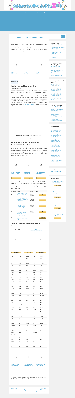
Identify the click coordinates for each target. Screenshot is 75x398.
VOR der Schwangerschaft (13, 12)
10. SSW (52, 89)
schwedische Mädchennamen (36, 226)
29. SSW (55, 96)
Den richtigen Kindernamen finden (57, 166)
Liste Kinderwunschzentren (56, 72)
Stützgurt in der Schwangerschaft (57, 77)
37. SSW (52, 100)
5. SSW (56, 86)
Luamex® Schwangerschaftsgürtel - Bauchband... (16, 244)
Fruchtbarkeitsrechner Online (56, 112)
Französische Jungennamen (56, 144)
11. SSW (55, 89)
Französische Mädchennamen (56, 145)
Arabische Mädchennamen (56, 140)
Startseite (48, 396)
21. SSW (59, 93)
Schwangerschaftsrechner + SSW (57, 119)
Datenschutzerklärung (42, 396)
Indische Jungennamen (55, 146)
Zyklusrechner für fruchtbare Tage (57, 122)
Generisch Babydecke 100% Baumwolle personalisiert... (40, 362)
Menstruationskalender (55, 116)
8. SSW (55, 88)
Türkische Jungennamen (55, 164)
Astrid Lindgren (37, 153)
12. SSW (59, 89)
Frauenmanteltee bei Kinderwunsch (57, 71)
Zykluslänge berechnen (55, 121)
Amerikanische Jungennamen (56, 136)
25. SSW (52, 95)
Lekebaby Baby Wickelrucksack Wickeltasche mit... (27, 173)
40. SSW (52, 101)
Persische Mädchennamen (56, 155)
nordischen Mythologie (29, 104)
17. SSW (55, 91)
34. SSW (52, 99)
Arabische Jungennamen (55, 139)
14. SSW (55, 90)
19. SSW (52, 93)
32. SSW (55, 98)
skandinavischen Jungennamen (35, 51)
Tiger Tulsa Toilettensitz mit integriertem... (40, 173)
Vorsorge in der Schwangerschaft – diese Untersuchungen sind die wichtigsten (58, 57)
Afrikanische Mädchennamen (56, 132)
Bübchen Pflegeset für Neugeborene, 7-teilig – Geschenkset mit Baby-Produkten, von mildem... (22, 204)
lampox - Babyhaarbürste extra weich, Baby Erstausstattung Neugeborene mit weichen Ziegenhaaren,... (22, 209)
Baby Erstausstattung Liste (56, 67)
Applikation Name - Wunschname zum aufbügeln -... (15, 362)
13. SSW (52, 90)
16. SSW (52, 91)
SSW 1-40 (64, 12)
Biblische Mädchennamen (55, 142)
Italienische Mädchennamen (56, 150)
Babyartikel (51, 12)
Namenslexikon (58, 12)
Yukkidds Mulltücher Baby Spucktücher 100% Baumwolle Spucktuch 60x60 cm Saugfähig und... (22, 215)
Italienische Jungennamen (55, 149)
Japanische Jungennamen (55, 151)
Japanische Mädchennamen (56, 152)
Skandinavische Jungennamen (56, 161)
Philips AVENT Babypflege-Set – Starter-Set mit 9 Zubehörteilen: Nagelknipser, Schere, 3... (22, 194)
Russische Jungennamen (55, 156)
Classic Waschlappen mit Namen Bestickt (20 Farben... (28, 362)
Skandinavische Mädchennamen (28, 37)
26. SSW (55, 95)
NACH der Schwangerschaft (36, 12)
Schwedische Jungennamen (56, 159)
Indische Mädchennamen (55, 147)
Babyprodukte (45, 12)
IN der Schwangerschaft (24, 12)
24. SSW (59, 94)
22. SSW (52, 94)
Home (6, 12)
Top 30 (69, 12)
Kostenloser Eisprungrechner (56, 114)
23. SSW (55, 94)
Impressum (35, 396)
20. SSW (55, 93)
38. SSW (55, 100)
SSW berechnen (54, 117)
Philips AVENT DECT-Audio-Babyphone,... (40, 244)
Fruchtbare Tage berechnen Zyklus (57, 111)
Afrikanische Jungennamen (56, 131)
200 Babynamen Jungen (55, 130)
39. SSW (59, 100)
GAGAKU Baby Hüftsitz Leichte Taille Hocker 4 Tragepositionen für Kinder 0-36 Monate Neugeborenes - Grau (58, 184)
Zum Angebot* (16, 178)
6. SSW (59, 86)
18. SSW (59, 91)
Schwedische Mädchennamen (56, 160)
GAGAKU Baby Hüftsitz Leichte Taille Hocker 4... (16, 173)
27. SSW (59, 95)
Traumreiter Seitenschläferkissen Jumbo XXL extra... (28, 244)
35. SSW (55, 99)
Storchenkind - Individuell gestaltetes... (40, 73)
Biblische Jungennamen (55, 141)
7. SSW (52, 88)
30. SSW (59, 96)
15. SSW (59, 90)
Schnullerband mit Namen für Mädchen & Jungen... (28, 73)
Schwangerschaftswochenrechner (57, 120)
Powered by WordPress (22, 396)
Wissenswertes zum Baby (55, 73)
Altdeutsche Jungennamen (56, 134)
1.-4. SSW (52, 86)
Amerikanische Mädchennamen (56, 137)
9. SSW (58, 88)
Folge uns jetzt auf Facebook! (56, 173)
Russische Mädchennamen (56, 157)
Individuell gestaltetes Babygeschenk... (15, 73)
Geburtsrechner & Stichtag (55, 115)
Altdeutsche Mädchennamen (56, 135)
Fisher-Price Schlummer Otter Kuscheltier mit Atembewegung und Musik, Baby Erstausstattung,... (22, 199)
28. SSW (52, 96)
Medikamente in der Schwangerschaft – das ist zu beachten (57, 51)
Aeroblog (31, 396)
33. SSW (59, 98)
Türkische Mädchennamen (55, 165)
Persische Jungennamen (55, 154)
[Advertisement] (37, 24)
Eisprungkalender (54, 110)
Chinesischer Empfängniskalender (57, 109)
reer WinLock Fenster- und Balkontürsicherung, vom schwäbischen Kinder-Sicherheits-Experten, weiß (57, 217)
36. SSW (59, 99)
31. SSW (52, 98)
